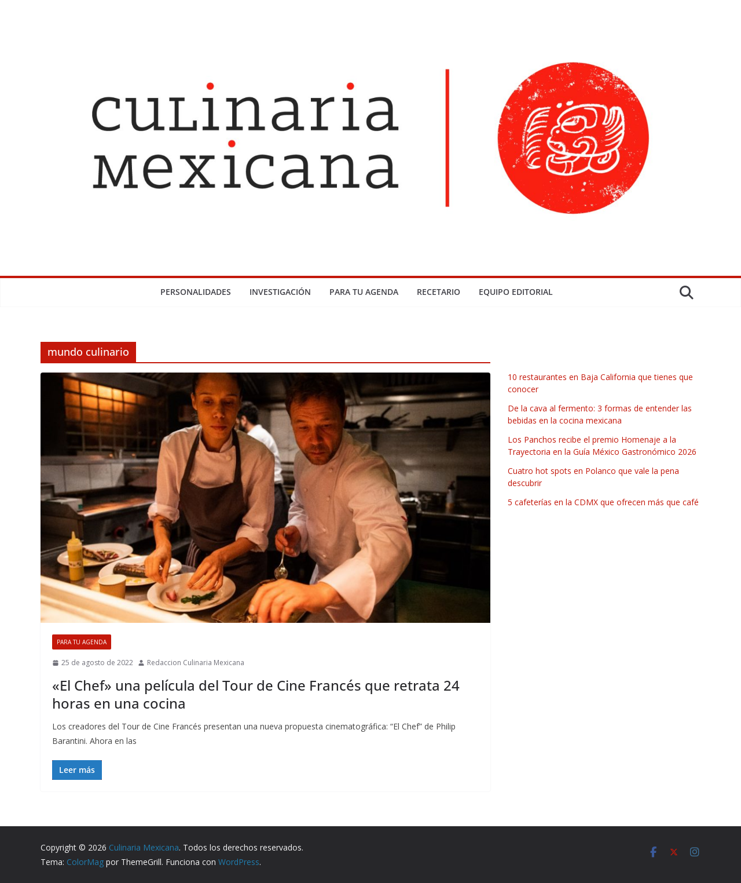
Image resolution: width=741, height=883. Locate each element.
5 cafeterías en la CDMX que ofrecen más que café (603, 502)
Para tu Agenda (363, 291)
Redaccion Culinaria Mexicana (195, 662)
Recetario (438, 291)
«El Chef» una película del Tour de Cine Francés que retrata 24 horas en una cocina (256, 694)
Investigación (280, 291)
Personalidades (195, 291)
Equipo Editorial (516, 291)
